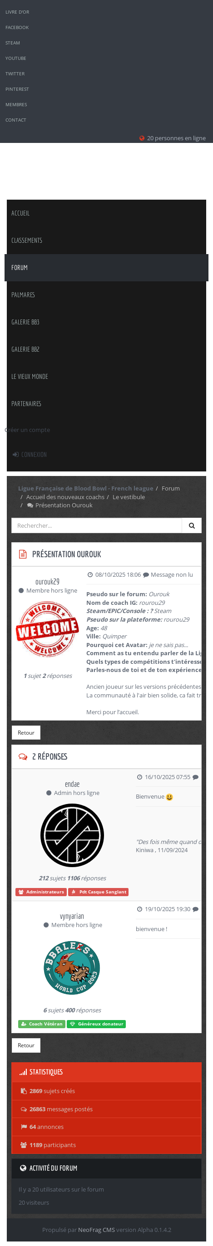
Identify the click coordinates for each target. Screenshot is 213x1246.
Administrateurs (41, 892)
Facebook (17, 27)
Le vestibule (129, 497)
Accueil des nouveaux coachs (65, 497)
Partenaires (26, 403)
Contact (15, 120)
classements (26, 240)
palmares (23, 295)
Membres (16, 104)
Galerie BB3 (25, 322)
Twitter (15, 73)
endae (72, 784)
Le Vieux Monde (29, 376)
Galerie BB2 (25, 349)
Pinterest (17, 89)
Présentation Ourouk (59, 505)
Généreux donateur (96, 1024)
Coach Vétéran (42, 1024)
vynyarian (72, 916)
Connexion (29, 454)
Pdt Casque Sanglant (98, 892)
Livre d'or (17, 12)
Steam (12, 42)
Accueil (20, 213)
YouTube (15, 58)
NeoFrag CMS (96, 1230)
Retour (26, 732)
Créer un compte (27, 430)
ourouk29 (47, 581)
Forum (19, 267)
